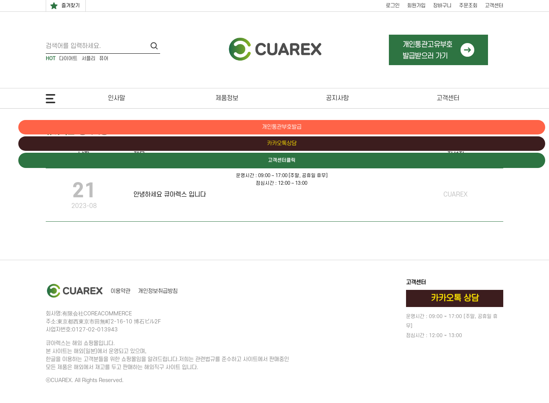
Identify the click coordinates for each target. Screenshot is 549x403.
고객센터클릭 (516, 161)
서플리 (88, 58)
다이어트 (68, 58)
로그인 (393, 5)
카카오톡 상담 (455, 298)
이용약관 (120, 291)
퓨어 (103, 58)
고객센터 (494, 5)
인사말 (116, 98)
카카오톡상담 (516, 144)
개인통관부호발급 (516, 127)
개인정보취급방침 (158, 291)
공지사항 (337, 98)
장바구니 (442, 5)
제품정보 (226, 98)
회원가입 (416, 5)
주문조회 (468, 5)
